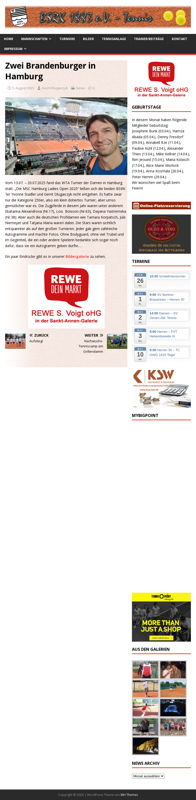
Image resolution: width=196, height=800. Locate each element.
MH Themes (129, 795)
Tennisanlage (114, 39)
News (80, 88)
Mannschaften (34, 39)
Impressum (13, 49)
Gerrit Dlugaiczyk (55, 88)
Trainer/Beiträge (149, 39)
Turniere (67, 39)
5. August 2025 (23, 88)
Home (8, 39)
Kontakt (179, 39)
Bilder (88, 39)
